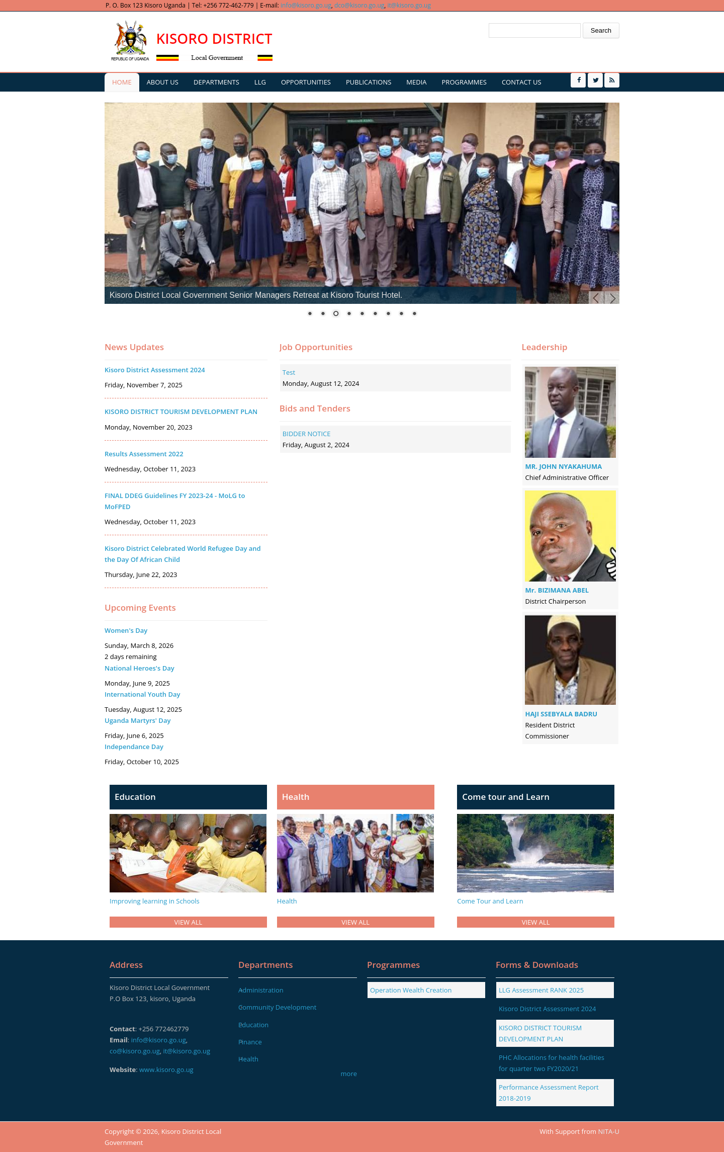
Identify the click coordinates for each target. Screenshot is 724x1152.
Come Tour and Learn (490, 901)
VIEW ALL (188, 922)
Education (253, 1024)
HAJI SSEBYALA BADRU (561, 713)
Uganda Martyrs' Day (137, 720)
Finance (250, 1041)
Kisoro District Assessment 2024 (155, 369)
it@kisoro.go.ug (409, 5)
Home (122, 82)
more (349, 1073)
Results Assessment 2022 (144, 453)
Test (289, 372)
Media (416, 82)
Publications (368, 82)
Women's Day (126, 630)
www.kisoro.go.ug (166, 1069)
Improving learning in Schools (155, 901)
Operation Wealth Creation (411, 990)
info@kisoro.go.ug (306, 5)
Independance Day (134, 746)
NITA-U (608, 1131)
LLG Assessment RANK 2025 (541, 990)
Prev (596, 298)
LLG (260, 82)
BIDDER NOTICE (307, 433)
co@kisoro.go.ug (135, 1050)
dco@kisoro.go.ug (359, 5)
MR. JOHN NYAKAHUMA (563, 466)
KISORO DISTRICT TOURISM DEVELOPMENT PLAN (181, 411)
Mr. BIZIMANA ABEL (557, 590)
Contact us (521, 82)
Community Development (277, 1007)
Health (287, 901)
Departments (216, 82)
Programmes (464, 82)
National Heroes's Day (139, 668)
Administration (261, 990)
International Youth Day (142, 694)
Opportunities (306, 82)
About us (162, 82)
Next (611, 298)
